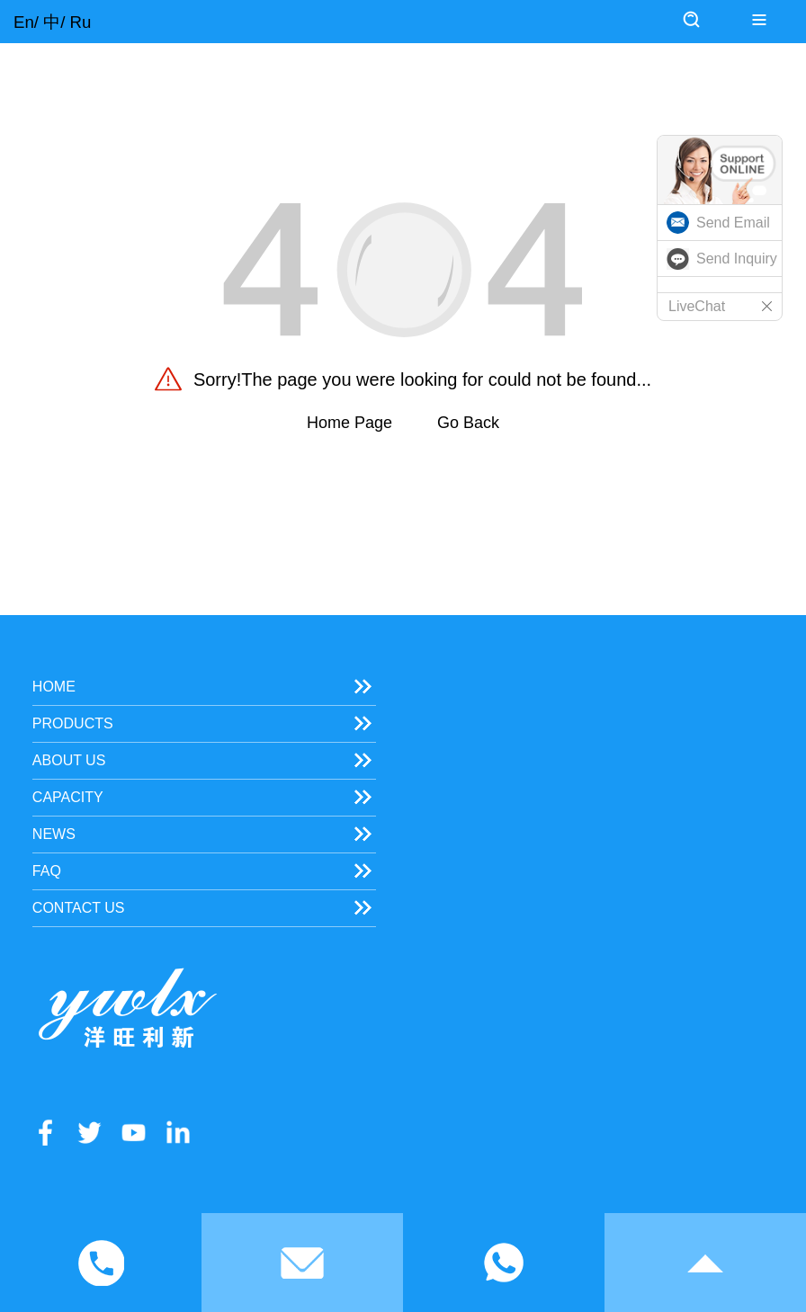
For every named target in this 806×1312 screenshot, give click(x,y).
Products (72, 723)
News (54, 834)
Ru (81, 22)
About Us (69, 760)
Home (54, 686)
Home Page (349, 423)
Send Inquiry (736, 258)
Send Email (733, 222)
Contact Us (78, 907)
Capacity (67, 797)
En (23, 22)
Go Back (468, 423)
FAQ (46, 871)
